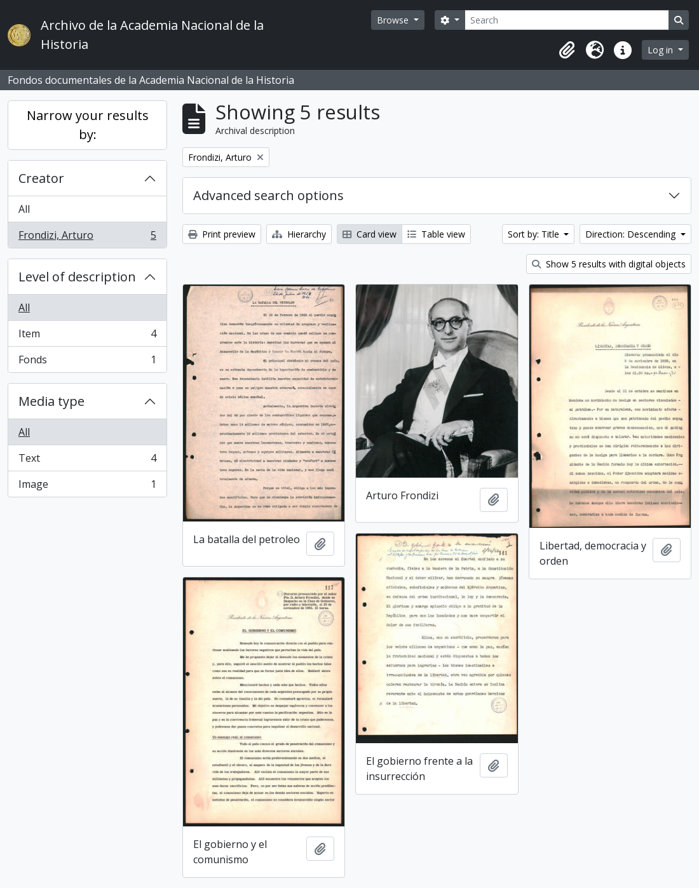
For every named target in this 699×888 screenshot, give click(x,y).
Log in (661, 50)
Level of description (77, 276)
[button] (567, 50)
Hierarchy (299, 234)
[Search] (567, 20)
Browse (394, 20)
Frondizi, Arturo (87, 237)
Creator (41, 178)
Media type (51, 401)
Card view (370, 234)
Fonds (87, 362)
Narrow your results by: (88, 125)
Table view (436, 234)
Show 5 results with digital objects (609, 264)
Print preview (221, 234)
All (24, 209)
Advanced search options (268, 195)
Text (87, 460)
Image (87, 486)
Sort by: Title (535, 234)
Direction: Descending (631, 234)
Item (87, 336)
